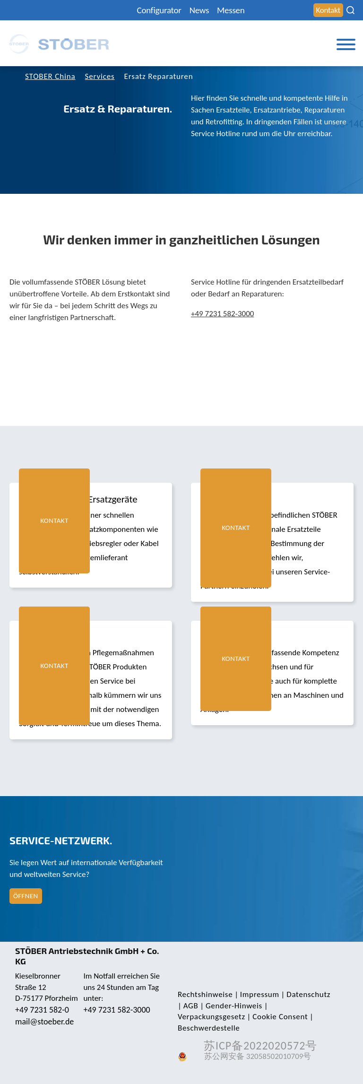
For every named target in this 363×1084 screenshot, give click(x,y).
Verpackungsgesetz (211, 1017)
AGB (191, 1006)
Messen (230, 10)
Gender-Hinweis (234, 1006)
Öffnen (25, 896)
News (199, 10)
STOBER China (50, 76)
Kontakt (328, 10)
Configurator (159, 10)
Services (100, 76)
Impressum (259, 994)
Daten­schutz (308, 994)
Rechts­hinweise (205, 994)
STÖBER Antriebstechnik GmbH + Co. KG (87, 955)
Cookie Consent (280, 1017)
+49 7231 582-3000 (222, 314)
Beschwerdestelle (209, 1028)
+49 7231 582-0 (42, 1010)
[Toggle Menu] (346, 44)
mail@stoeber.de (44, 1021)
